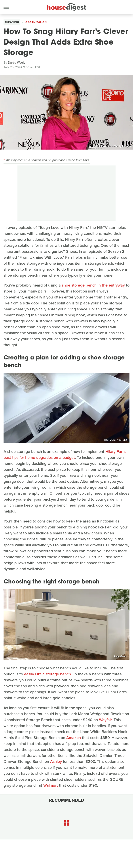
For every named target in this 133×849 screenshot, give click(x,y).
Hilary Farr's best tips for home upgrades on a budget (65, 454)
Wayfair (105, 720)
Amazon (73, 738)
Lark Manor (120, 656)
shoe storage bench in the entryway (93, 285)
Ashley (56, 761)
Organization (36, 22)
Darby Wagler (17, 62)
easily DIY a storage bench (47, 674)
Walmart (50, 785)
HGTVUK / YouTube (115, 440)
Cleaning (12, 22)
